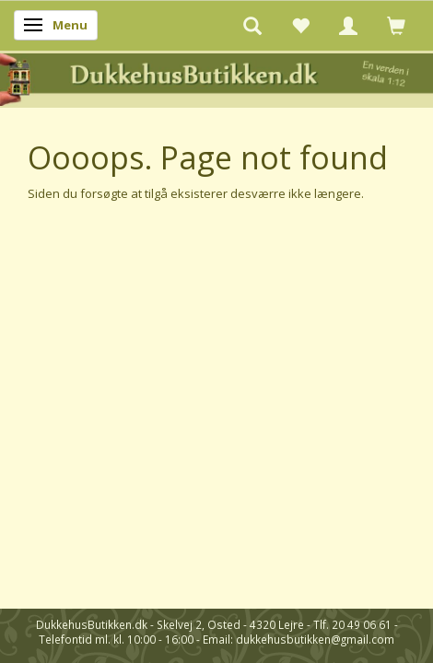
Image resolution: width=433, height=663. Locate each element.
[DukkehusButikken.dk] (216, 77)
